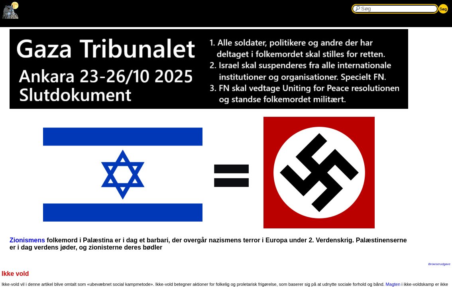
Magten (393, 284)
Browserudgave (439, 264)
